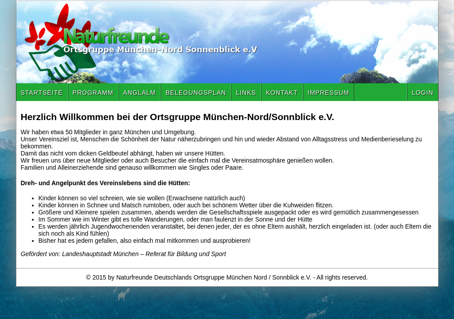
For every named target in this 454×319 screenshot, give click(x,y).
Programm (93, 92)
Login (423, 92)
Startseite (42, 92)
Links (246, 92)
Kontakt (282, 92)
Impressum (328, 92)
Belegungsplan (195, 92)
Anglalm (139, 92)
